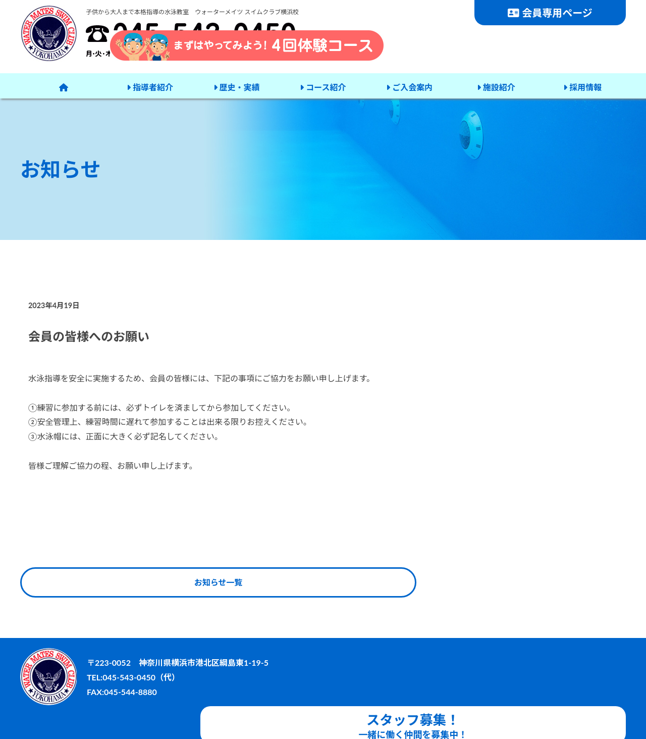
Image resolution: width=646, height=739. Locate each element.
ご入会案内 (409, 85)
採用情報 (581, 85)
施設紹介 (495, 85)
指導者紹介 (150, 85)
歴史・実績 (236, 85)
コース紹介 (322, 85)
